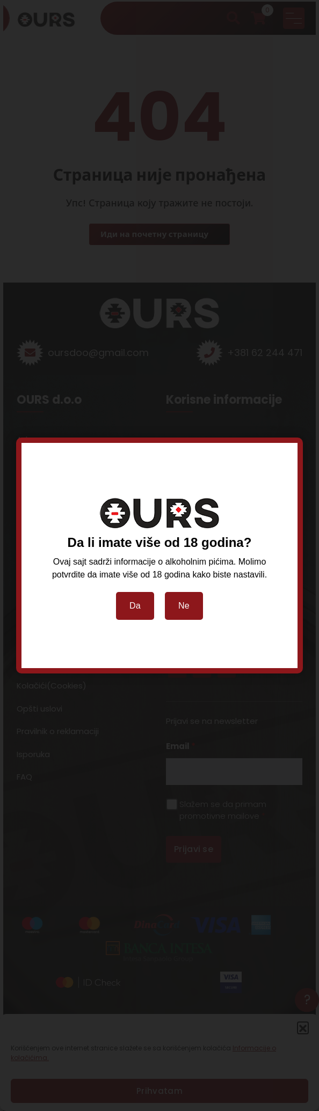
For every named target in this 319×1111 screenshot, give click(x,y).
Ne (184, 605)
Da (135, 605)
